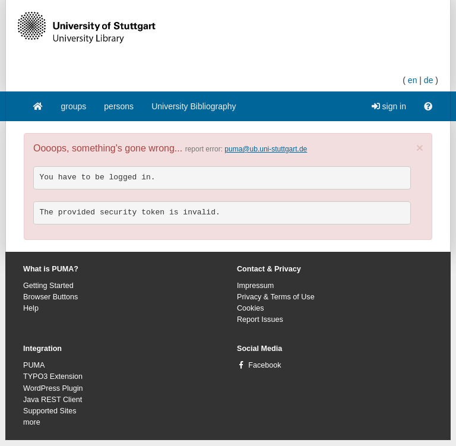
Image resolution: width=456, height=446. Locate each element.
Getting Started (48, 285)
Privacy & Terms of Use (276, 297)
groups (74, 106)
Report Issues (260, 319)
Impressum (255, 285)
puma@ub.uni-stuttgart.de (265, 149)
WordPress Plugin (53, 388)
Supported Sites (50, 411)
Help (31, 308)
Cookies (250, 308)
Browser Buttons (50, 297)
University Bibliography (193, 106)
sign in (389, 106)
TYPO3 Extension (53, 376)
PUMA (34, 365)
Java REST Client (52, 400)
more (31, 422)
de (428, 80)
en (412, 80)
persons (119, 106)
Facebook (264, 365)
